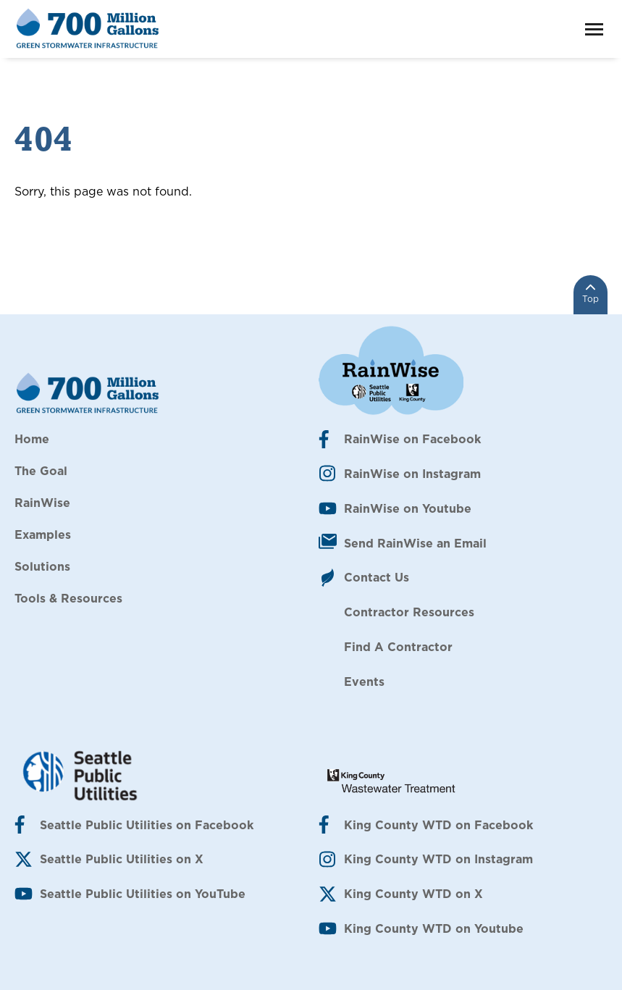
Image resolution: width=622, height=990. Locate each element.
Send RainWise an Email (415, 543)
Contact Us (376, 577)
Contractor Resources (409, 612)
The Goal (40, 471)
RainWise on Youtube (407, 508)
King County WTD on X (413, 894)
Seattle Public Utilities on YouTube (142, 894)
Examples (42, 534)
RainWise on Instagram (412, 474)
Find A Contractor (398, 647)
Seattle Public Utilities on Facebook (146, 825)
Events (364, 681)
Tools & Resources (68, 598)
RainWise (42, 503)
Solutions (42, 566)
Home (31, 439)
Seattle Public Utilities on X (121, 859)
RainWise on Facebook (412, 439)
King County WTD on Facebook (438, 825)
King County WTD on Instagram (438, 859)
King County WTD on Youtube (434, 928)
